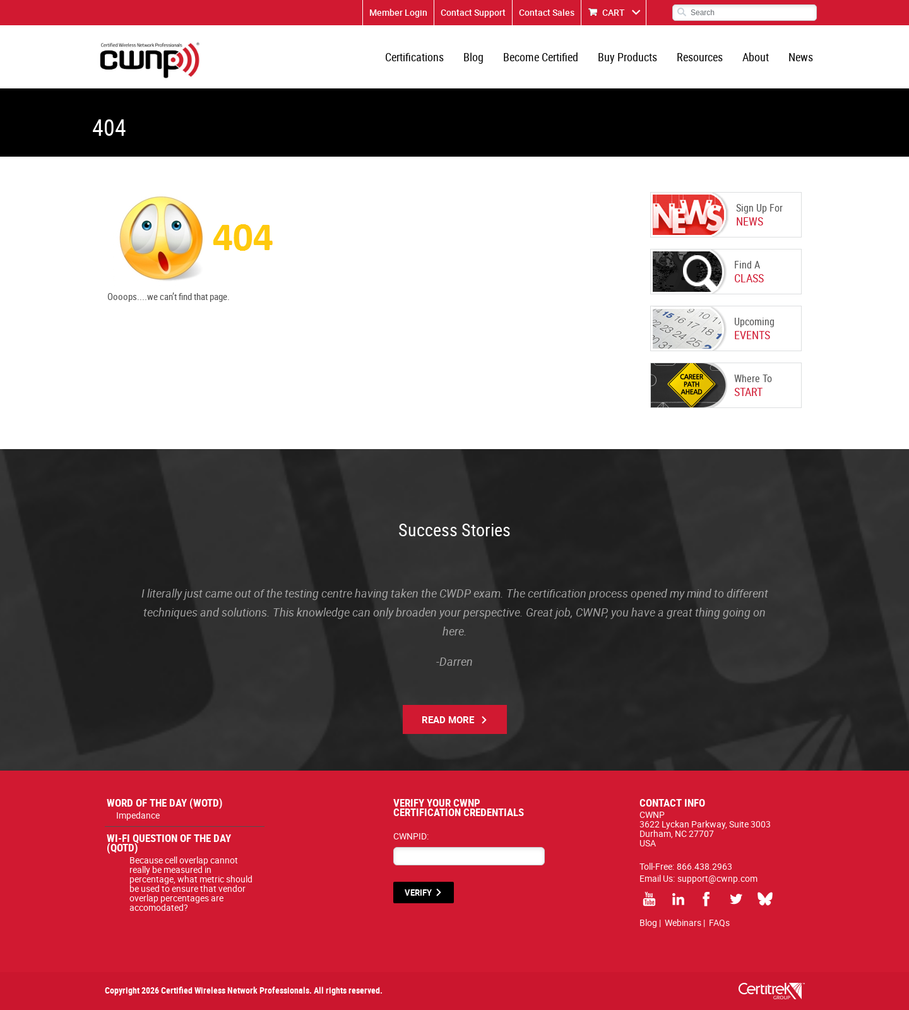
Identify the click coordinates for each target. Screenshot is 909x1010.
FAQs (719, 923)
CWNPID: (411, 836)
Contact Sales (546, 12)
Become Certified (540, 56)
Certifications (414, 56)
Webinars (683, 923)
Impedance (138, 815)
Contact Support (473, 12)
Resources (700, 56)
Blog (473, 56)
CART (613, 12)
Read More (448, 719)
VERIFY (418, 892)
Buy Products (627, 56)
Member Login (398, 12)
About (755, 56)
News (800, 56)
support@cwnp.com (717, 878)
